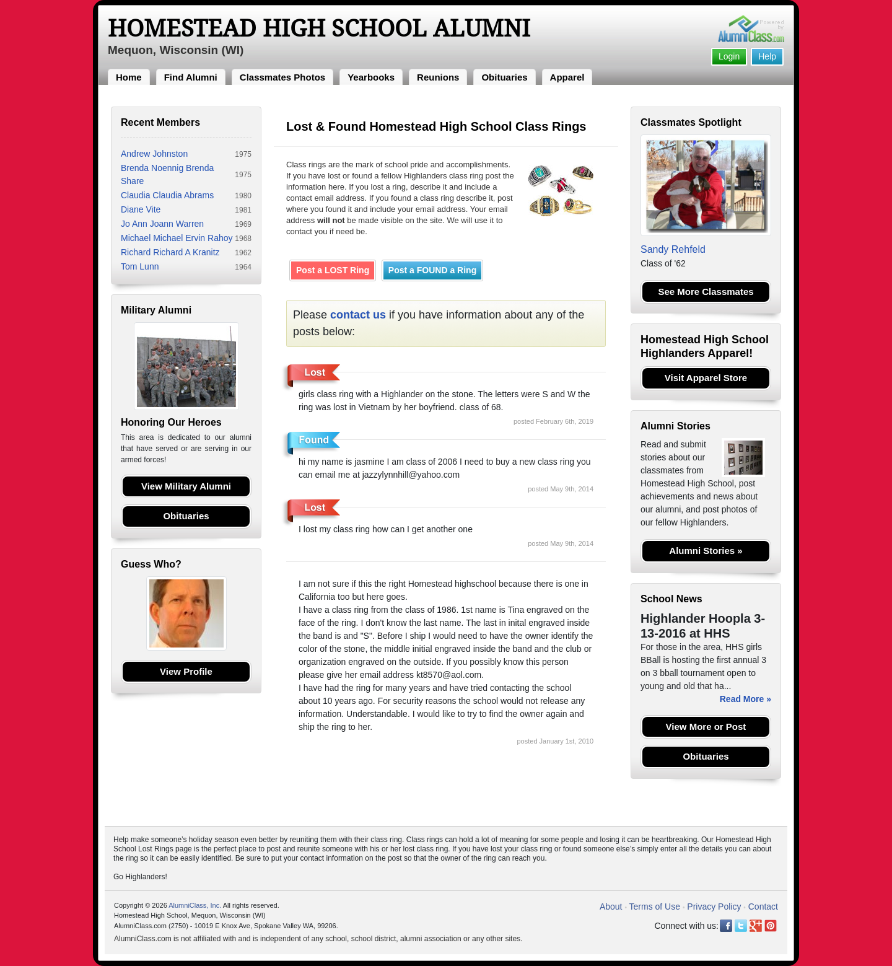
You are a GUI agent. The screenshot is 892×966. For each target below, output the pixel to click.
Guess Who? (151, 564)
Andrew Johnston (154, 154)
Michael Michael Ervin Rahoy (177, 238)
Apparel (567, 77)
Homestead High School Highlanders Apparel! (705, 346)
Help (767, 56)
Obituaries (504, 77)
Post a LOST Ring (332, 270)
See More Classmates (705, 291)
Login (729, 56)
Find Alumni (190, 77)
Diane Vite (140, 209)
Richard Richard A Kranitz (170, 252)
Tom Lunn (140, 266)
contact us (358, 315)
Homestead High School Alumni (319, 28)
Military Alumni (156, 310)
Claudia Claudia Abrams (167, 195)
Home (129, 77)
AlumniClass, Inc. (194, 905)
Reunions (438, 77)
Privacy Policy (714, 906)
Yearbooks (371, 77)
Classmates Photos (282, 77)
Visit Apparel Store (706, 377)
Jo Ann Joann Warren (162, 224)
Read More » (745, 699)
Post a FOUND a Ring (432, 270)
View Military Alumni (186, 486)
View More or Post (706, 726)
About (611, 906)
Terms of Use (654, 906)
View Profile (186, 671)
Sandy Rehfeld (673, 249)
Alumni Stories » (705, 550)
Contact (763, 906)
